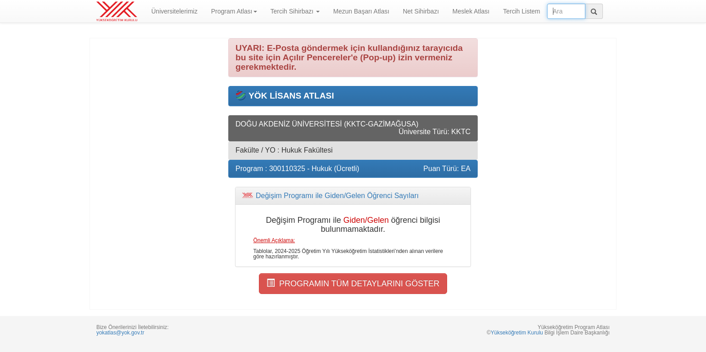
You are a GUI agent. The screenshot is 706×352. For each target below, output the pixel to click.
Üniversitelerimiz (174, 11)
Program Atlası (234, 11)
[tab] (353, 195)
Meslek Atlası (471, 11)
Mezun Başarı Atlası (361, 11)
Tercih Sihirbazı (295, 11)
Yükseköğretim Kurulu (517, 332)
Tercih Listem (521, 11)
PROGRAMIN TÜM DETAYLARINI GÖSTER (353, 283)
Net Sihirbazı (421, 11)
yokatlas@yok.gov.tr (120, 332)
